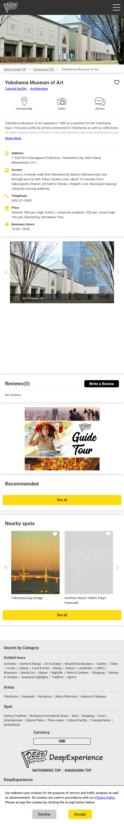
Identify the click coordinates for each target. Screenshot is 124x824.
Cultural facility (15, 88)
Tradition (58, 677)
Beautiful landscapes (79, 664)
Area (75, 716)
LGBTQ (100, 668)
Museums (10, 673)
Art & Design (53, 664)
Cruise (11, 668)
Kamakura (45, 696)
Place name (56, 720)
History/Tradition (15, 716)
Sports (71, 677)
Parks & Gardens (77, 673)
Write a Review (101, 384)
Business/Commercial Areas (49, 716)
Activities (10, 664)
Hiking (57, 668)
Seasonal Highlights (34, 677)
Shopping (98, 673)
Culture (23, 668)
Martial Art (28, 673)
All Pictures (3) (33, 298)
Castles (102, 664)
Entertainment (13, 720)
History (70, 668)
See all (62, 500)
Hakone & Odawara (93, 696)
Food (101, 716)
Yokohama (11, 696)
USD (62, 741)
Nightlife (57, 673)
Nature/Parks (35, 720)
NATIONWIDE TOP (46, 770)
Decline (44, 814)
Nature (43, 673)
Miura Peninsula (66, 696)
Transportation (101, 720)
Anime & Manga (30, 664)
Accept (80, 814)
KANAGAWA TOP (78, 770)
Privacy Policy (105, 797)
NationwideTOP (15, 69)
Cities (114, 664)
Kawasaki (28, 696)
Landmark (85, 668)
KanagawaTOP (43, 69)
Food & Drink (40, 668)
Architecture (39, 88)
